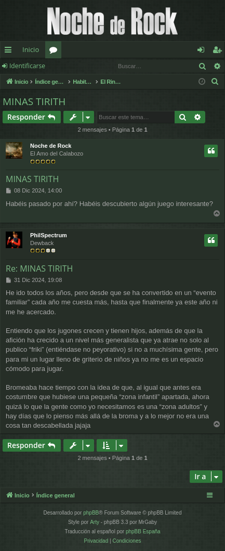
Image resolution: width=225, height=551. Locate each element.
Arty (94, 522)
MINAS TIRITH (34, 101)
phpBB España (143, 531)
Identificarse (27, 65)
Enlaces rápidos (10, 51)
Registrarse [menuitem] (219, 51)
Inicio (30, 49)
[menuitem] (215, 81)
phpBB (91, 513)
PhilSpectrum (48, 235)
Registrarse (76, 65)
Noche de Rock (50, 146)
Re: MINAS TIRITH (39, 268)
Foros (55, 51)
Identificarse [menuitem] (203, 51)
